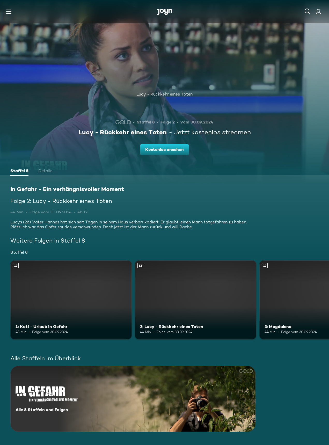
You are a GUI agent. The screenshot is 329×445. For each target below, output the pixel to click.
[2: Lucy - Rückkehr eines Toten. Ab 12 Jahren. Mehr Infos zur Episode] (195, 299)
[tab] (19, 171)
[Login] (318, 11)
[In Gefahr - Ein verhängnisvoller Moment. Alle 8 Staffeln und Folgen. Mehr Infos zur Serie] (132, 399)
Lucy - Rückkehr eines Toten (164, 94)
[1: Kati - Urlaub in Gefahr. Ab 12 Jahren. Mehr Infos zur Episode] (71, 299)
